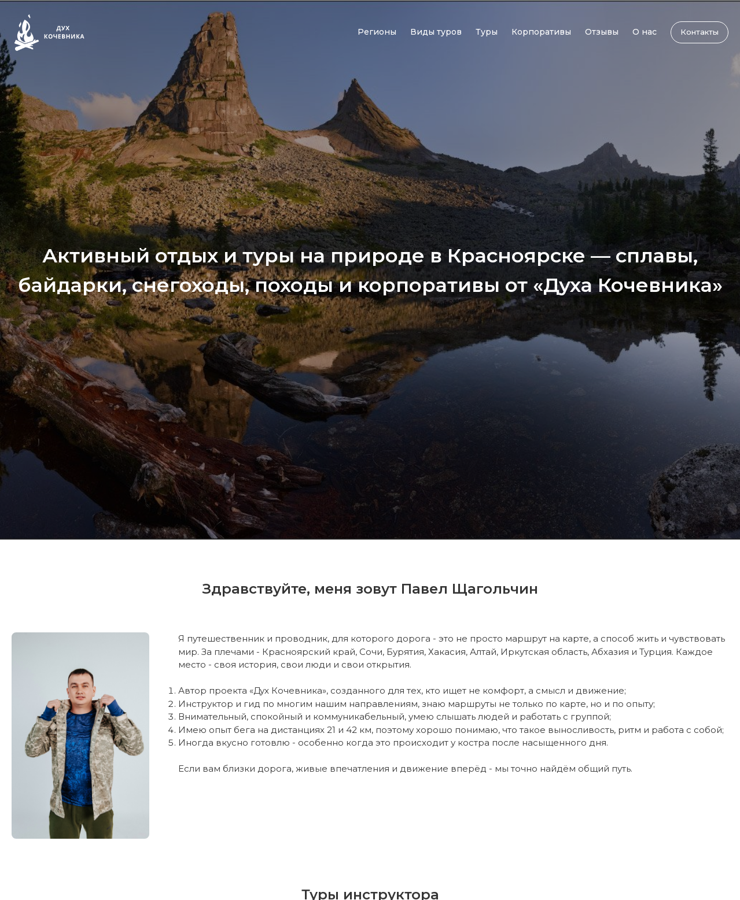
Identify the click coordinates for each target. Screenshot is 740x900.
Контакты (699, 31)
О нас (644, 32)
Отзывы (601, 32)
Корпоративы (541, 32)
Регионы (377, 32)
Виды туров (436, 32)
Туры (487, 32)
